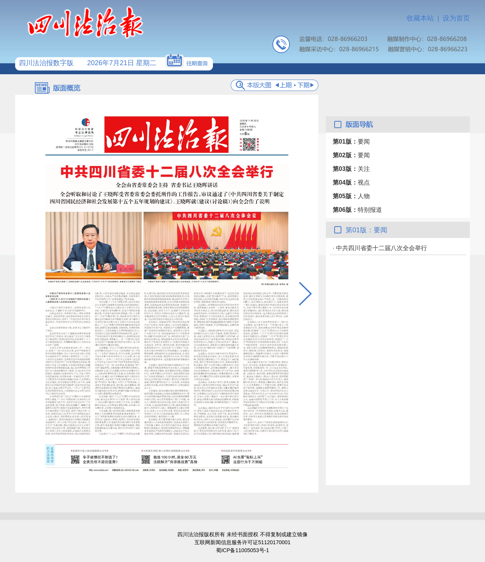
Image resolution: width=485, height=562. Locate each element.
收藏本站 (420, 18)
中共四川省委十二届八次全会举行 (381, 248)
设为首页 (456, 18)
